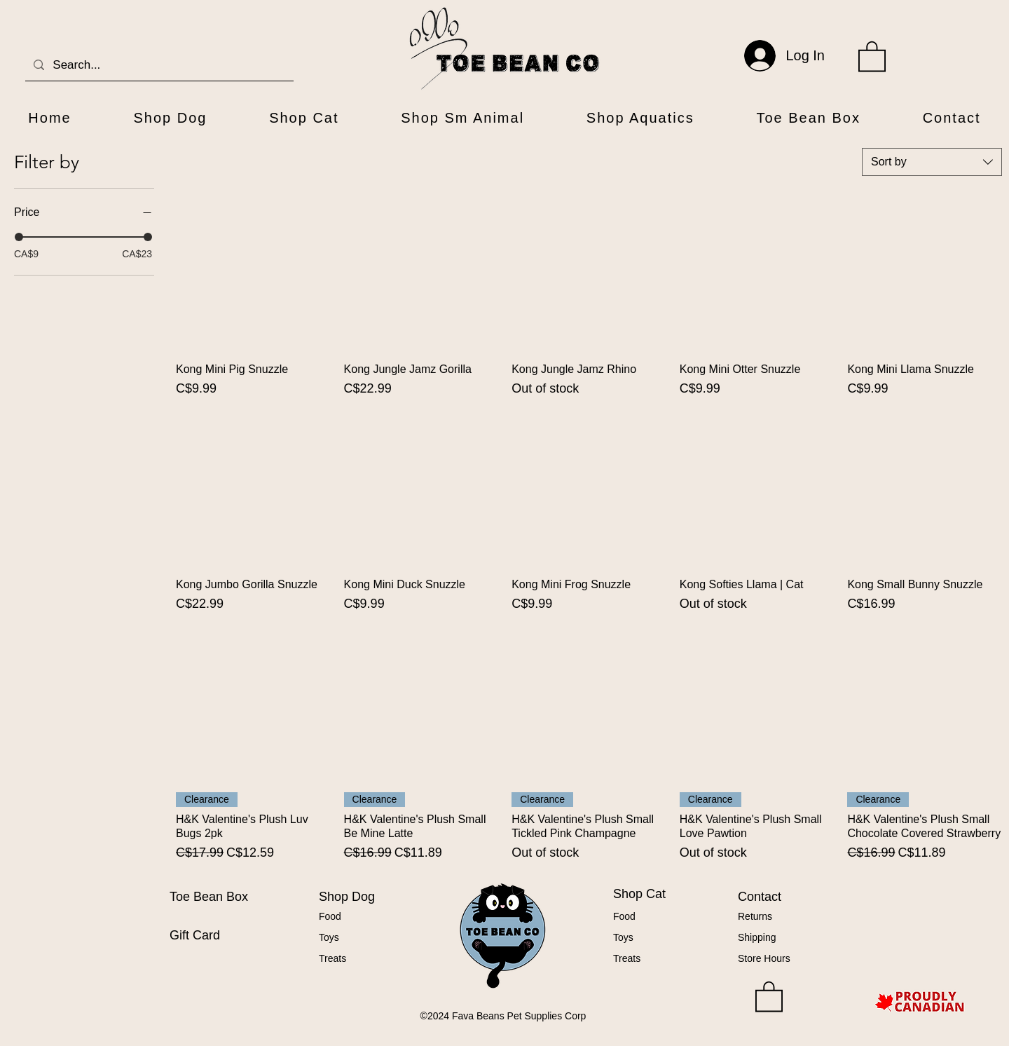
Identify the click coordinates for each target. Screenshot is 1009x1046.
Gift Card (195, 935)
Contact (759, 897)
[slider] (19, 237)
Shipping (757, 937)
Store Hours (764, 958)
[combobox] (932, 162)
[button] (872, 55)
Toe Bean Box (209, 897)
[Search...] (158, 65)
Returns (755, 916)
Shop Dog (347, 897)
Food (330, 916)
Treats (332, 958)
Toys (329, 937)
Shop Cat (639, 894)
